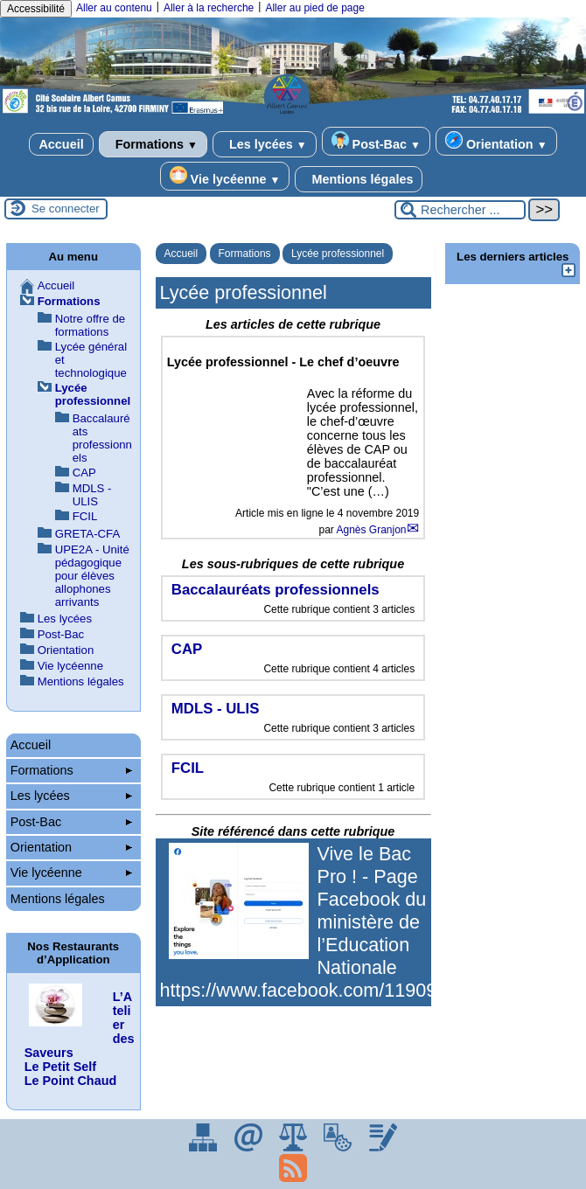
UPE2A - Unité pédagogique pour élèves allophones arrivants (92, 575)
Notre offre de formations (90, 325)
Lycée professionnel (337, 253)
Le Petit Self (60, 1067)
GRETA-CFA (88, 533)
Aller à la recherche (209, 8)
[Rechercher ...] (460, 209)
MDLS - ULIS (92, 495)
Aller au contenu (114, 8)
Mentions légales (358, 179)
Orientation (496, 141)
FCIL (85, 516)
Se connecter (65, 208)
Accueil (60, 144)
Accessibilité (36, 9)
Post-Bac (376, 141)
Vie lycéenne (225, 176)
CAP (84, 472)
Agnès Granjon (371, 530)
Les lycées (264, 144)
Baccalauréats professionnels (102, 438)
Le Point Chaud (70, 1081)
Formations (153, 144)
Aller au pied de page (314, 8)
